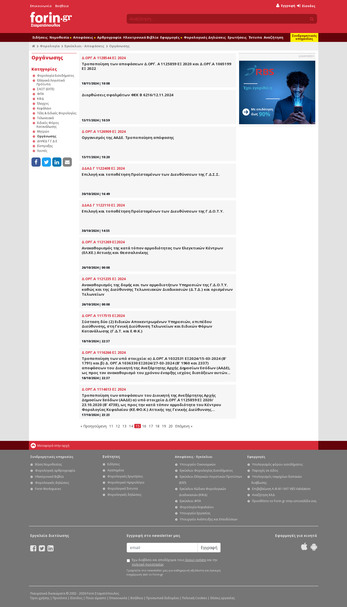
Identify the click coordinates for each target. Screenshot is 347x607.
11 (111, 426)
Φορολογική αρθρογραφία (55, 470)
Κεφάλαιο (44, 108)
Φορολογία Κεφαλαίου (197, 507)
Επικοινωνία (41, 6)
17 (151, 426)
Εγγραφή (285, 6)
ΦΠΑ (40, 94)
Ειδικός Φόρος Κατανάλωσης (48, 125)
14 (131, 426)
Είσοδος (306, 6)
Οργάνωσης (46, 136)
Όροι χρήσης (39, 598)
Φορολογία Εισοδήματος (55, 75)
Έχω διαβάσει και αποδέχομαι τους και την (174, 562)
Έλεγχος (43, 103)
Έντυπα (255, 37)
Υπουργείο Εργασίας (195, 513)
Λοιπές (42, 151)
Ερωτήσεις (237, 37)
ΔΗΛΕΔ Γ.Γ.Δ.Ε (47, 141)
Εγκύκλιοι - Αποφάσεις (84, 46)
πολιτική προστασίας (148, 564)
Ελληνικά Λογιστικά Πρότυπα (51, 82)
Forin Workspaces (48, 489)
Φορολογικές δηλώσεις (52, 483)
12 (118, 426)
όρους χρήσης (195, 560)
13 (124, 426)
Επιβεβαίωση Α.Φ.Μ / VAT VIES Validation (281, 489)
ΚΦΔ (40, 99)
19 (164, 426)
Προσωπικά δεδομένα (162, 598)
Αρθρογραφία (109, 37)
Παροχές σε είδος (265, 470)
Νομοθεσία (60, 37)
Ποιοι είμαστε (96, 598)
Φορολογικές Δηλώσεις (205, 37)
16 (144, 426)
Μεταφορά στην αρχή (53, 445)
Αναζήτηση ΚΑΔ (263, 495)
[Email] (162, 547)
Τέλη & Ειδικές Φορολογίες (56, 113)
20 (171, 426)
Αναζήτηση (273, 37)
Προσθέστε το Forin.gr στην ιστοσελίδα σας (284, 501)
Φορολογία (50, 46)
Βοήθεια (62, 6)
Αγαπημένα (115, 470)
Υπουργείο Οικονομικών (198, 464)
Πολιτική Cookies (194, 598)
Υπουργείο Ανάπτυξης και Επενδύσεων (208, 519)
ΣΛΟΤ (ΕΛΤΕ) (45, 89)
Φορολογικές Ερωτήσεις (125, 476)
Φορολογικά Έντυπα (122, 488)
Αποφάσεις (84, 37)
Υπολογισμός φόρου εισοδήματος (277, 464)
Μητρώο (43, 131)
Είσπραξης (45, 146)
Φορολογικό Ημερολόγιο (125, 482)
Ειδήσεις (40, 37)
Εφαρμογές (171, 37)
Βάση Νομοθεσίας (48, 464)
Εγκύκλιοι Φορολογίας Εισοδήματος (206, 470)
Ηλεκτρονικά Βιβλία (140, 37)
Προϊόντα (60, 598)
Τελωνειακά (45, 118)
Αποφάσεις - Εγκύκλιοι (193, 457)
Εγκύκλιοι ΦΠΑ (190, 501)
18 (157, 426)
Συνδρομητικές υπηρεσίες (304, 37)
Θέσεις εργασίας (222, 598)
